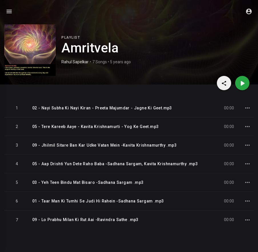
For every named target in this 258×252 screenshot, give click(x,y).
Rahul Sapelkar (75, 62)
